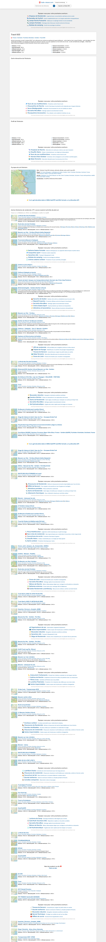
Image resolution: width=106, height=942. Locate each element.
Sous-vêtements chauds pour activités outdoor (56, 493)
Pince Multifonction (34, 532)
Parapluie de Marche (38, 150)
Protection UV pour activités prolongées (56, 259)
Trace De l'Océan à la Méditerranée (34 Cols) (31, 521)
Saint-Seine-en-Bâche (46, 786)
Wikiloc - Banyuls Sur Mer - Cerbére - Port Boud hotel (34, 466)
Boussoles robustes (37, 395)
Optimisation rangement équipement (56, 627)
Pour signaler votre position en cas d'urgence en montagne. (56, 486)
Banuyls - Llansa (23, 745)
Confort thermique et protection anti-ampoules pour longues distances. (63, 106)
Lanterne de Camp (35, 818)
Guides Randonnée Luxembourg (40, 588)
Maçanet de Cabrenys (41, 898)
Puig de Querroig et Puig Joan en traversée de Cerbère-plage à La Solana (40, 425)
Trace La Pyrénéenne (24, 800)
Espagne (20, 890)
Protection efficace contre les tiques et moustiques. (59, 301)
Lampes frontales (35, 23)
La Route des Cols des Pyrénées (27, 361)
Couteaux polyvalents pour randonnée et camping (50, 723)
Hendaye (44, 217)
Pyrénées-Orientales (31, 234)
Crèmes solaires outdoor (36, 259)
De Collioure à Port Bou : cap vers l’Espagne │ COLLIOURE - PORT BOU (39, 377)
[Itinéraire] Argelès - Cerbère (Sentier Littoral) (32, 288)
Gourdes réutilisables (31, 727)
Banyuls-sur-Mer (41, 234)
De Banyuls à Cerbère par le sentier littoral (31, 409)
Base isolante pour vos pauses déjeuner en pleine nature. (52, 775)
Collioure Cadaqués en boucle (27, 272)
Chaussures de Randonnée (37, 484)
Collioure (39, 274)
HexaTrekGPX (22, 808)
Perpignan (39, 761)
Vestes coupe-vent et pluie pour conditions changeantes (61, 629)
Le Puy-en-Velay (44, 547)
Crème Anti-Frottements (39, 675)
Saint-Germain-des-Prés (40, 281)
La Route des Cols (23, 833)
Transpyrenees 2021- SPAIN (26, 937)
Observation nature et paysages (47, 780)
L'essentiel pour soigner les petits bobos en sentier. (60, 352)
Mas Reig (48, 234)
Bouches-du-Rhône (40, 930)
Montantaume (50, 281)
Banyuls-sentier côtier (25, 697)
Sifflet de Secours (34, 486)
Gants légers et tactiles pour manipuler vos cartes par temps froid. (61, 399)
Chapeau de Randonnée (37, 16)
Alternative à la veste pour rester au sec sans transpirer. (59, 150)
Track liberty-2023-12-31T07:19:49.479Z (30, 594)
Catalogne (25, 890)
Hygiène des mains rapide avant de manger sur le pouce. (58, 404)
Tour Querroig (22, 792)
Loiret (33, 281)
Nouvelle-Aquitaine (26, 217)
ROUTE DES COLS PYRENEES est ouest (29, 473)
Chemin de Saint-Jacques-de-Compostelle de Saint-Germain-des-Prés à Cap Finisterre (44, 280)
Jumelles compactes (31, 780)
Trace (19, 384)
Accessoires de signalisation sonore (54, 916)
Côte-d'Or (38, 786)
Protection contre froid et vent (55, 104)
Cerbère (39, 266)
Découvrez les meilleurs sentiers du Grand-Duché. (65, 588)
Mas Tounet (44, 875)
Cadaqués (38, 890)
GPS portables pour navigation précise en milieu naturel (61, 347)
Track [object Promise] (25, 785)
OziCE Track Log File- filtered (27, 649)
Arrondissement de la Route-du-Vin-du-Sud (43, 923)
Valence (39, 418)
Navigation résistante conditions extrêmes (55, 395)
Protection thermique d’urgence (51, 536)
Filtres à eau (34, 680)
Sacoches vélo (33, 255)
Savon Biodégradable (35, 108)
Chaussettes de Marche (36, 106)
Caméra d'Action (35, 397)
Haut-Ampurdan (32, 890)
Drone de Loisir (38, 356)
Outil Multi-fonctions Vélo (38, 821)
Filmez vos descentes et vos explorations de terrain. (55, 397)
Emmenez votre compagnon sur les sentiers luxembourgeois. (62, 156)
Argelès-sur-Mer (41, 289)
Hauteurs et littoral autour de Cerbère (29, 336)
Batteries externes (35, 586)
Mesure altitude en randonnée (50, 488)
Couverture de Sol (30, 775)
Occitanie (24, 234)
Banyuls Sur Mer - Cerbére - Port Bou (29, 617)
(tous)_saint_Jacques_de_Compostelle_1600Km (33, 546)
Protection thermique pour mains (46, 541)
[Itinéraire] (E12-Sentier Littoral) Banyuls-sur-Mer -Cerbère (36, 369)
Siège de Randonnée (38, 636)
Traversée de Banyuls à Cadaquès (28, 240)
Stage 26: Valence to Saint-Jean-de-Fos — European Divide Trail (37, 417)
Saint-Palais (45, 802)
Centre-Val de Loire (26, 281)
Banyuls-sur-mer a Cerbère (26, 657)
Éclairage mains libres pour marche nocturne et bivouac (56, 23)
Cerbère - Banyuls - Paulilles (26, 553)
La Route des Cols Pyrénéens (26, 215)
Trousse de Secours (40, 352)
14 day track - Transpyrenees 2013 (28, 689)
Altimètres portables (35, 488)
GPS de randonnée (39, 347)
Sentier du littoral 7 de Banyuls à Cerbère (30, 321)
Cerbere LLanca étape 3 (25, 264)
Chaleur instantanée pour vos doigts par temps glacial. (55, 152)
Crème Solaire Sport (40, 306)
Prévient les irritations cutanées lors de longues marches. (63, 675)
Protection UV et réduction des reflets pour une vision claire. (60, 682)
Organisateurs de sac (38, 627)
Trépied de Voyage (39, 349)
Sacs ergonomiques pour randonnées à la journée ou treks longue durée (63, 534)
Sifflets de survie (38, 916)
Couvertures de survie (35, 536)
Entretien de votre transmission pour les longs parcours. (51, 770)
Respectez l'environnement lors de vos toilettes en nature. (57, 108)
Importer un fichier (64, 6)
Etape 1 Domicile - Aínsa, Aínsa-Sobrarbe (30, 929)
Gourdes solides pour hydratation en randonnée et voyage (54, 727)
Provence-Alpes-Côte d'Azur (28, 434)
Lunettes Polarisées (37, 682)
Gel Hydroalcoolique (37, 404)
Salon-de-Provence (50, 930)
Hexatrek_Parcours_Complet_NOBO (29, 609)
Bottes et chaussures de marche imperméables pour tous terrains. (64, 484)
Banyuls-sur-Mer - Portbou (26, 313)
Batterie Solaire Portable (36, 250)
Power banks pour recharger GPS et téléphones (55, 586)
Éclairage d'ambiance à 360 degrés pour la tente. (55, 818)
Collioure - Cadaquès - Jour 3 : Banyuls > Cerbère (33, 328)
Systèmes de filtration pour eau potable (49, 679)
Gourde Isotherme (30, 777)
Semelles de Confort (36, 18)
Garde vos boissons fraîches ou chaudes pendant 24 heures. (53, 777)
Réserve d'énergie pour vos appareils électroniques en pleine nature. (63, 250)
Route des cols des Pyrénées (26, 224)
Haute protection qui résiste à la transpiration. (59, 305)
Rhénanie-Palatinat (28, 923)
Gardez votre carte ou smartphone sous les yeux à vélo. (61, 299)
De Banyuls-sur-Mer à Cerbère (27, 561)
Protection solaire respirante (48, 252)
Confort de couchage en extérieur (52, 25)
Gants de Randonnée (37, 400)
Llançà (37, 938)
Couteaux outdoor (30, 723)
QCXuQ (20, 848)
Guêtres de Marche (36, 677)
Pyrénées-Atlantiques (36, 217)
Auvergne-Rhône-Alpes (27, 418)
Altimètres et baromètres (42, 308)
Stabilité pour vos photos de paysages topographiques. (60, 349)
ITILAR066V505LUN (24, 840)
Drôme (35, 418)
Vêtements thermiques (36, 493)
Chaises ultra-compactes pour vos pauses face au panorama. (62, 636)
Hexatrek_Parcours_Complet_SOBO (29, 921)
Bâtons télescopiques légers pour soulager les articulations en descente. (61, 584)
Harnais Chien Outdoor (38, 156)
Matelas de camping (36, 25)
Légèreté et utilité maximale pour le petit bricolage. (54, 532)
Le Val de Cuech (59, 930)
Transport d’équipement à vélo (46, 255)
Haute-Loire (36, 547)
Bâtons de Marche (35, 584)
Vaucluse (38, 434)
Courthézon (43, 434)
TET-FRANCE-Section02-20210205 (29, 897)
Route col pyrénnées (24, 705)
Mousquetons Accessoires (37, 113)
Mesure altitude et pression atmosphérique (62, 308)
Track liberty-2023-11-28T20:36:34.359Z (30, 601)
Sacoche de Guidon (40, 299)
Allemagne (20, 923)
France (19, 217)
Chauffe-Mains (36, 152)
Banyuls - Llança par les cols (26, 498)
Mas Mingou (44, 266)
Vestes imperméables (38, 629)
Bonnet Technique (38, 914)
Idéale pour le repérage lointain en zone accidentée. (59, 20)
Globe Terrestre (36, 159)
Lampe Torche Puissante (37, 20)
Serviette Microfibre (34, 110)
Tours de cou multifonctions (37, 104)
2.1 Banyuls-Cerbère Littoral (26, 712)
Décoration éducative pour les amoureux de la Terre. (55, 159)
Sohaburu (51, 802)
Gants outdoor (32, 541)
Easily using (54, 200)
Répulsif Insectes (39, 301)
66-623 (20, 874)
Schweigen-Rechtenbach (59, 923)
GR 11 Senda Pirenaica (24, 889)
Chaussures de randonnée (33, 730)
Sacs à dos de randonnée (36, 534)
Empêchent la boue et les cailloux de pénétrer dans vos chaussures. (61, 677)
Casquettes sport (34, 253)
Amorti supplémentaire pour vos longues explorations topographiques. (61, 18)
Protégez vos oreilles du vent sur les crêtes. (57, 914)
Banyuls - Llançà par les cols (26, 664)
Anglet (43, 595)
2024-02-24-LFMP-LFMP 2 (26, 760)
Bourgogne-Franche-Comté (28, 786)
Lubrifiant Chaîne (30, 771)
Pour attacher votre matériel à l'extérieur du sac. (59, 113)
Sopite (48, 691)
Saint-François (55, 786)
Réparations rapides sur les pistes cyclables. (59, 821)
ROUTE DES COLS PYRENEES (26, 752)
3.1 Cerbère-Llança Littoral (26, 506)
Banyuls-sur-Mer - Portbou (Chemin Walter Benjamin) (34, 232)
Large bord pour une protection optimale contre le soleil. (61, 16)
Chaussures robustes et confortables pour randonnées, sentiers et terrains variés (64, 729)
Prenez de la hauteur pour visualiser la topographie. (57, 356)
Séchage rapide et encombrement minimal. (52, 110)
